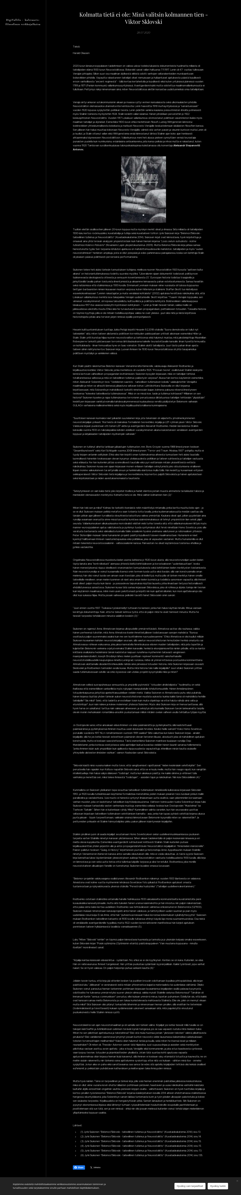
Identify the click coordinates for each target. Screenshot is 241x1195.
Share (78, 1167)
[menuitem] (23, 606)
